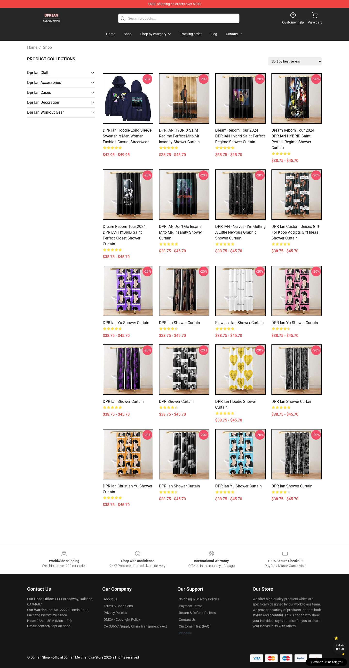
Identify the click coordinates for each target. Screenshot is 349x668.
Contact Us (187, 619)
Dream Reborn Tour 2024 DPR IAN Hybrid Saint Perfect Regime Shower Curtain (240, 136)
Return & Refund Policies (197, 613)
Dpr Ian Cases (39, 92)
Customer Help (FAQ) (195, 626)
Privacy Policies (115, 613)
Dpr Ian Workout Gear (45, 112)
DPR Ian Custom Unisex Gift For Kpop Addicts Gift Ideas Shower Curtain (295, 232)
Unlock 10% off (340, 647)
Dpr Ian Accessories (44, 82)
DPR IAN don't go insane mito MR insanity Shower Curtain (180, 232)
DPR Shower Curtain (176, 401)
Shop (47, 47)
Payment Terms (190, 606)
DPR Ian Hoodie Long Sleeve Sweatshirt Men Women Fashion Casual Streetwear (127, 136)
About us (110, 599)
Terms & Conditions (118, 606)
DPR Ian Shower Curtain (179, 322)
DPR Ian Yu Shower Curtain (126, 322)
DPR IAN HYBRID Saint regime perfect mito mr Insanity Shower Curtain (179, 136)
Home (32, 47)
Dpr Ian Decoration (43, 102)
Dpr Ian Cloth (38, 72)
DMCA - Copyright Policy (122, 619)
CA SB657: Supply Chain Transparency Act (135, 626)
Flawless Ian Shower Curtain (239, 322)
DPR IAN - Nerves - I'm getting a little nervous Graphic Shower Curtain (240, 232)
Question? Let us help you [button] (326, 662)
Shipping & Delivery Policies (199, 599)
